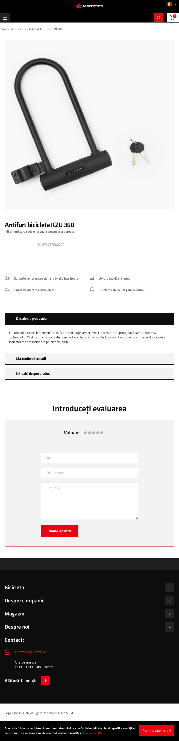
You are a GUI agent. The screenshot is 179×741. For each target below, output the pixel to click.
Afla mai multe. (92, 733)
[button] (171, 4)
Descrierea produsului (31, 319)
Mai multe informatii (31, 359)
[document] (89, 730)
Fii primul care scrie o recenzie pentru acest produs (40, 232)
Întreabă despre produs (33, 374)
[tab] (89, 319)
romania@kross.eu (30, 652)
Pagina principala (11, 29)
